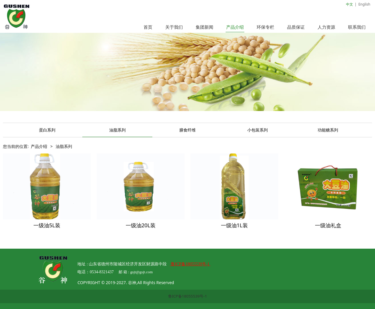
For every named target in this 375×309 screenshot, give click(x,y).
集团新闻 (204, 27)
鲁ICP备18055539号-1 (187, 296)
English (364, 4)
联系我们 (357, 27)
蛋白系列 (47, 130)
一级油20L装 (141, 225)
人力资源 (326, 27)
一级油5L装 (46, 225)
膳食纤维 (187, 130)
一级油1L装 (234, 225)
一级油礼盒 (328, 225)
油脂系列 (117, 130)
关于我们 (174, 27)
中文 (349, 4)
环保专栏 (265, 27)
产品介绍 (235, 27)
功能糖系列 (328, 130)
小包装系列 (257, 130)
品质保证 (296, 27)
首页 (148, 27)
